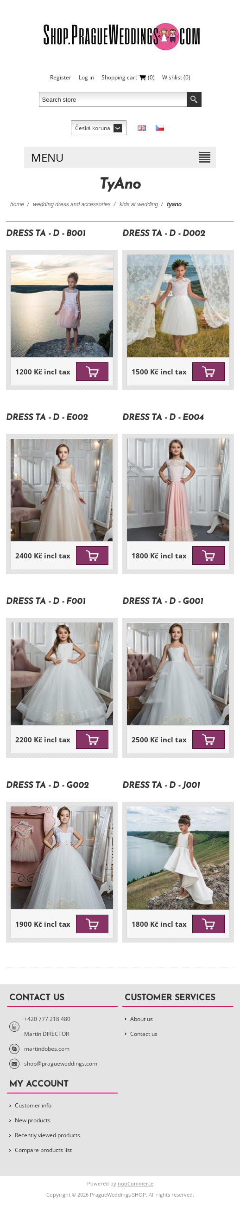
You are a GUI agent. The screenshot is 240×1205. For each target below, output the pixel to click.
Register (60, 77)
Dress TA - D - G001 (162, 601)
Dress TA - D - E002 (47, 417)
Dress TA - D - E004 (162, 417)
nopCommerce (135, 1183)
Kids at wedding (139, 204)
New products (33, 1120)
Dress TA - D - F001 (45, 601)
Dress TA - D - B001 (45, 233)
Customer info (33, 1105)
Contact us (144, 1034)
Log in (86, 77)
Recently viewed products (47, 1135)
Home (17, 204)
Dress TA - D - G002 (47, 785)
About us (141, 1019)
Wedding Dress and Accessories (71, 204)
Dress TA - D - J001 (161, 785)
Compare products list (43, 1150)
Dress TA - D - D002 (163, 233)
